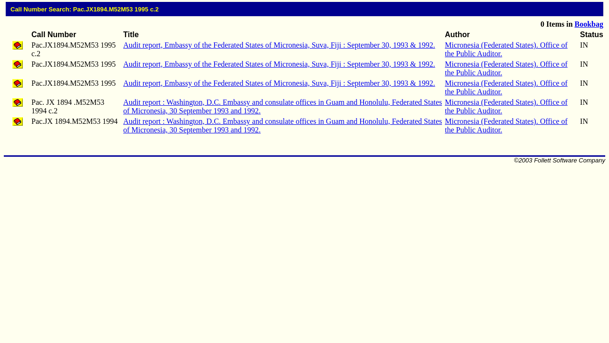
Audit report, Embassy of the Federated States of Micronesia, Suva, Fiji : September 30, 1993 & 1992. (279, 45)
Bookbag (589, 24)
